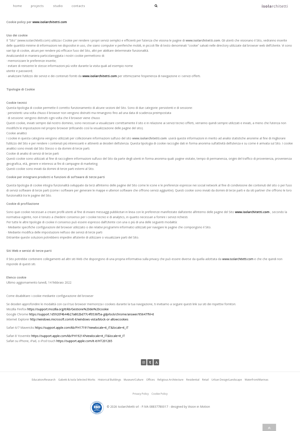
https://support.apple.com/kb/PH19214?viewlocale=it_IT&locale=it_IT (78, 336)
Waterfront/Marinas (256, 393)
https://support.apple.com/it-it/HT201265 (84, 341)
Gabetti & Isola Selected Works (76, 393)
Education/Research (44, 393)
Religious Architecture (170, 393)
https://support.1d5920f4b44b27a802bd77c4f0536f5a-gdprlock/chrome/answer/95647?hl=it (91, 314)
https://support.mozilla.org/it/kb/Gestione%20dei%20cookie (68, 309)
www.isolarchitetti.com (49, 22)
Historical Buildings (109, 393)
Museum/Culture (133, 393)
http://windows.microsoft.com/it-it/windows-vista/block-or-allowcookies (79, 319)
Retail (205, 393)
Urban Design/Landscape (226, 393)
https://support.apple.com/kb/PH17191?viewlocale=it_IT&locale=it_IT (82, 328)
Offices (150, 393)
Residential (192, 393)
